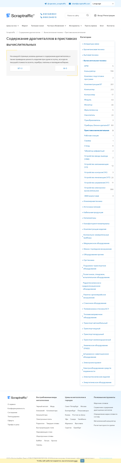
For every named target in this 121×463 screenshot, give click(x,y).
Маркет (25, 26)
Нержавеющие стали (44, 432)
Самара (73, 419)
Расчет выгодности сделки (104, 425)
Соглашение (12, 412)
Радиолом (40, 423)
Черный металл (42, 406)
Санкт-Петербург (71, 406)
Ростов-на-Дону (78, 415)
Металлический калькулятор (105, 421)
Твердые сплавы (52, 423)
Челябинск (82, 419)
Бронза (54, 441)
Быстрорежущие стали (45, 428)
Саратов (68, 428)
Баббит (39, 441)
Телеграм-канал (37, 26)
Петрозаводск (83, 411)
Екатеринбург (70, 411)
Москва (83, 406)
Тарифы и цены (13, 425)
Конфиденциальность (16, 408)
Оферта (11, 420)
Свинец (39, 445)
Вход (100, 15)
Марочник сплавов (101, 403)
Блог (102, 26)
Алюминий (40, 411)
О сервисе (11, 404)
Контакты (111, 26)
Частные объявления (55, 26)
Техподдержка (13, 416)
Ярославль (79, 423)
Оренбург (77, 428)
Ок (82, 461)
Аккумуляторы (41, 415)
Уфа (66, 419)
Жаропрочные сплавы (44, 436)
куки (75, 461)
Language (97, 3)
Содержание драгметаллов (29, 32)
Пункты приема (91, 26)
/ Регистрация (108, 15)
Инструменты (74, 26)
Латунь (46, 441)
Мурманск (69, 423)
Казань (67, 415)
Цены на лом (11, 26)
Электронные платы (44, 419)
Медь (52, 406)
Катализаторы (52, 411)
